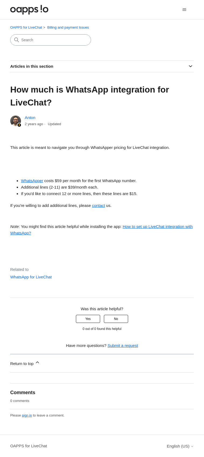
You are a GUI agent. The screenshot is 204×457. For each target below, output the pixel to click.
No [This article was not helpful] (116, 319)
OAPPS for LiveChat (26, 27)
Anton (30, 117)
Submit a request (122, 345)
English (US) (180, 446)
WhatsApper (32, 180)
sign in (27, 415)
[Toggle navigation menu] (184, 9)
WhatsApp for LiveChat (31, 277)
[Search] (50, 40)
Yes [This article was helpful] (88, 319)
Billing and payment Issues (68, 27)
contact (98, 205)
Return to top (25, 363)
